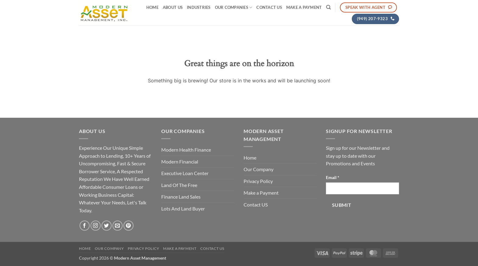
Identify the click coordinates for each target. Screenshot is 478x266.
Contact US (269, 7)
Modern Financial (179, 161)
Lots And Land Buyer (183, 208)
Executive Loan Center (185, 173)
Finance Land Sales (181, 197)
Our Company (258, 169)
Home (152, 7)
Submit (341, 205)
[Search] (328, 7)
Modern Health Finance (186, 150)
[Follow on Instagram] (96, 226)
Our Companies (233, 7)
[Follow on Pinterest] (128, 226)
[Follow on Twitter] (107, 226)
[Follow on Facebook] (85, 226)
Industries (199, 7)
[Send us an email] (117, 226)
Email (332, 177)
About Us (173, 7)
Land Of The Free (179, 185)
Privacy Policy (258, 181)
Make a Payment (304, 7)
